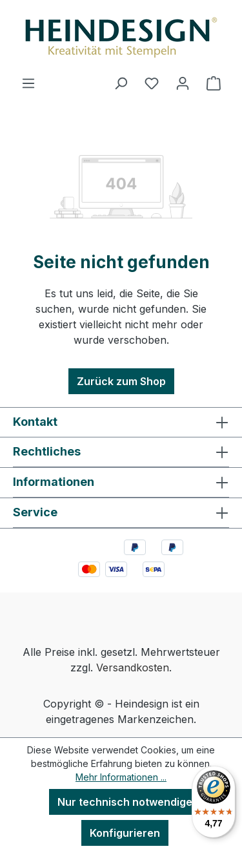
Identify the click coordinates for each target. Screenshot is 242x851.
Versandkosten (132, 667)
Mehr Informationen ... (121, 777)
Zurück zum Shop (121, 381)
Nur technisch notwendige (124, 801)
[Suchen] (120, 83)
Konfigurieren (125, 832)
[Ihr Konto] (182, 83)
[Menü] (28, 83)
